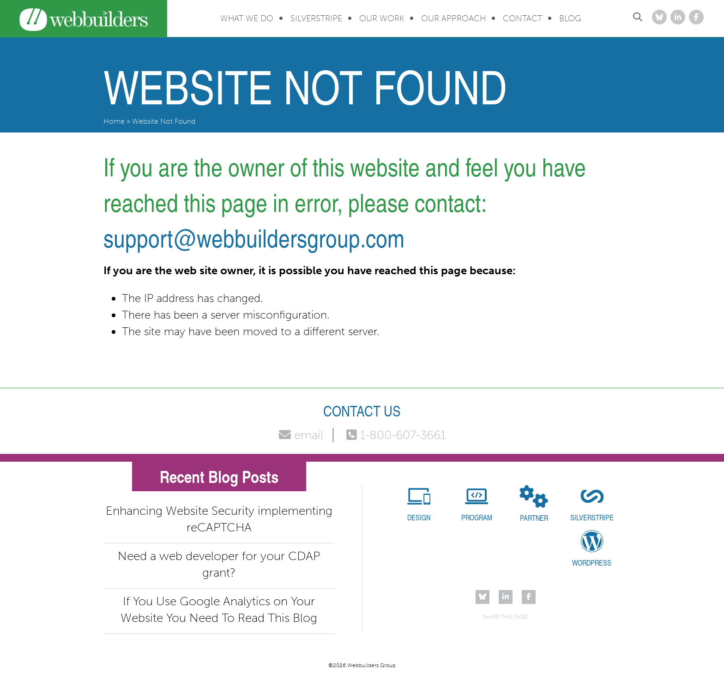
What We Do (246, 18)
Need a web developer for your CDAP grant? (219, 564)
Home (114, 121)
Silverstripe (316, 18)
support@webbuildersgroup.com (253, 237)
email (301, 435)
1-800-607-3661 (396, 435)
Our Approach (453, 18)
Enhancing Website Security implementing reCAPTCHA (219, 519)
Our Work (381, 18)
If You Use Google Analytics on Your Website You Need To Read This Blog (219, 609)
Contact (522, 18)
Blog (570, 18)
